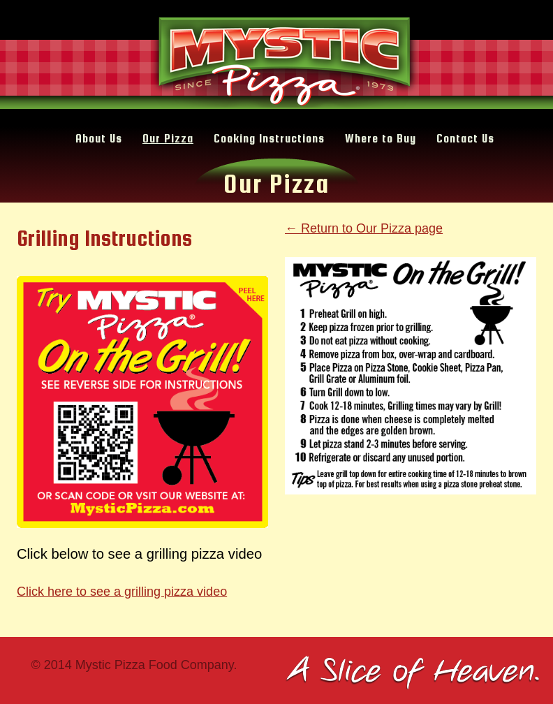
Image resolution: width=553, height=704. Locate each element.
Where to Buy (380, 138)
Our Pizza (167, 138)
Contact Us (465, 138)
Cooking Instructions (269, 138)
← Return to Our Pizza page (364, 228)
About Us (98, 138)
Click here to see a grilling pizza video (122, 592)
